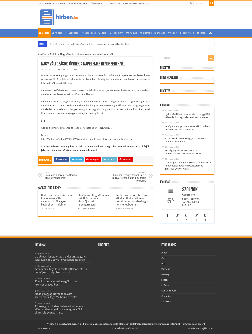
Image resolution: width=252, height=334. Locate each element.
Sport (172, 33)
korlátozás (121, 105)
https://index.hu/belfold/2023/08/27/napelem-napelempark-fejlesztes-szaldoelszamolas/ (86, 139)
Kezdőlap (42, 54)
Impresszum (44, 328)
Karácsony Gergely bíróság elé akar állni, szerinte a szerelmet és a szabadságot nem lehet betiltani (132, 200)
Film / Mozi (187, 33)
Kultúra (131, 33)
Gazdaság (71, 33)
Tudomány (116, 33)
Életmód (146, 33)
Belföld (44, 33)
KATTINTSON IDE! (103, 128)
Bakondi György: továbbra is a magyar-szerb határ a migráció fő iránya (128, 176)
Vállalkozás (88, 33)
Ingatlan (160, 33)
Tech (103, 33)
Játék (201, 33)
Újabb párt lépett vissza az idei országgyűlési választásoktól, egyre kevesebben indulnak (89, 44)
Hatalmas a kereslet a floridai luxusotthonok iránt (62, 175)
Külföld (57, 33)
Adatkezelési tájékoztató (200, 328)
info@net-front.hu (72, 150)
